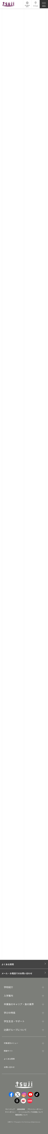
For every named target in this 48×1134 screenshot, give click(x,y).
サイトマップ (10, 1109)
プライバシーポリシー (35, 1109)
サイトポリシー (10, 1112)
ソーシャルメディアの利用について (30, 1112)
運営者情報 (21, 1109)
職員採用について (21, 1115)
